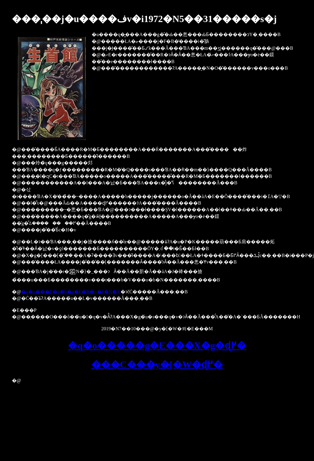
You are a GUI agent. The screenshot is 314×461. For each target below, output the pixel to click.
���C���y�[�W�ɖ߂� (157, 364)
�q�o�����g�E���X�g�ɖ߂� (157, 345)
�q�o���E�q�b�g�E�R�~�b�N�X (71, 291)
